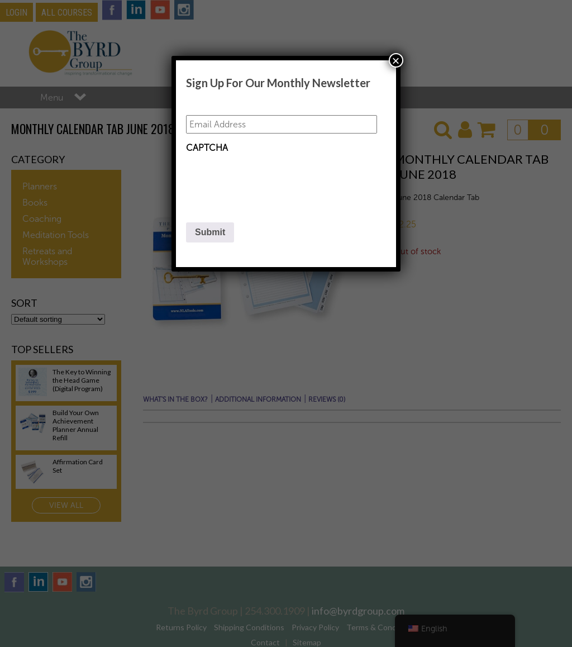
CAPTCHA (207, 147)
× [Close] (396, 60)
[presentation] (271, 180)
